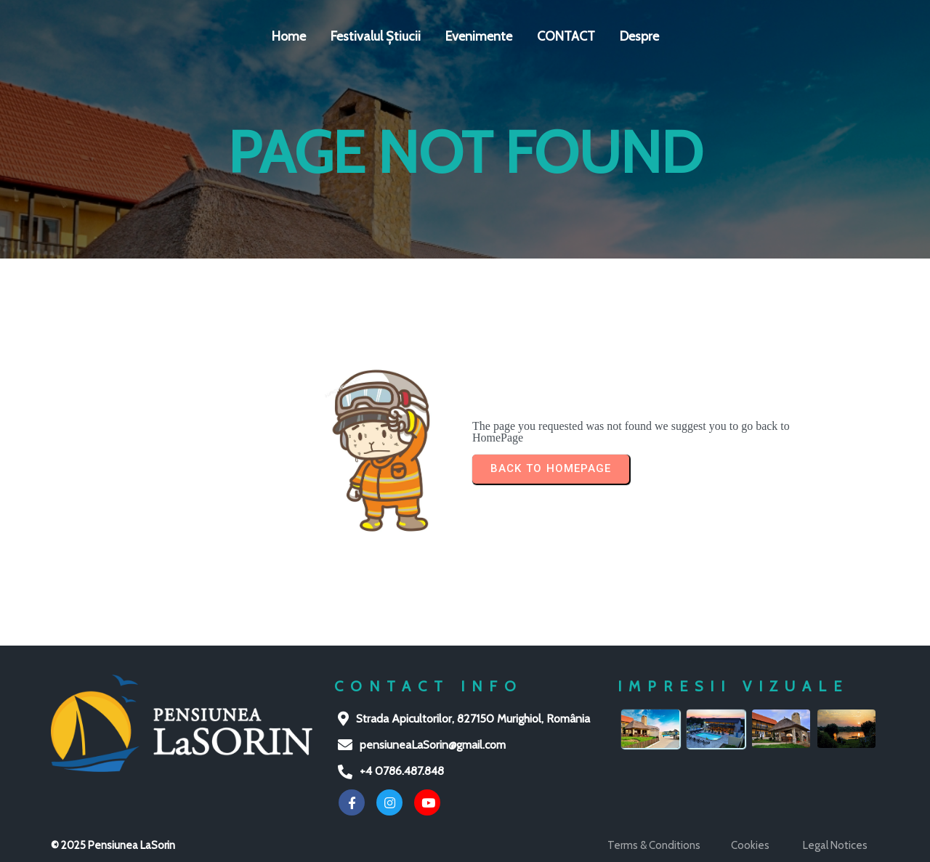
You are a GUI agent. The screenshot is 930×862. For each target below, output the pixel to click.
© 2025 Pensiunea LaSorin (113, 845)
